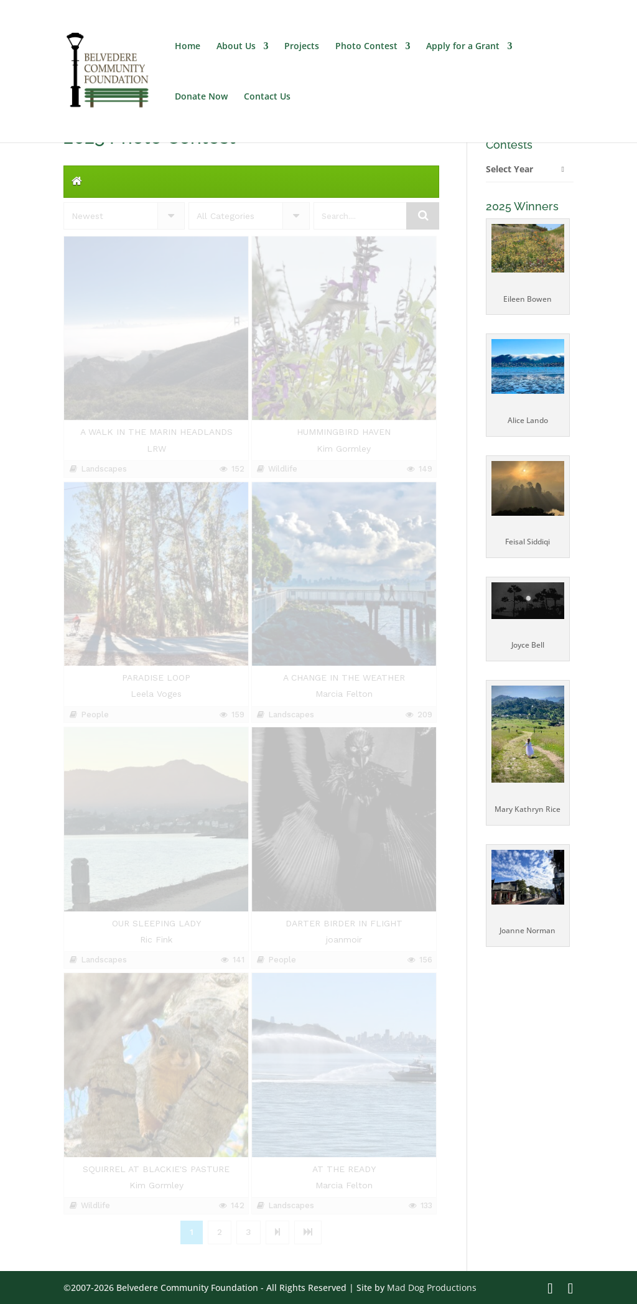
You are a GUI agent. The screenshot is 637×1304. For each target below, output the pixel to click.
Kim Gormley (344, 449)
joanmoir (344, 939)
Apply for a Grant (463, 47)
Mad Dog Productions (432, 1287)
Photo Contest (366, 47)
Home (187, 47)
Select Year (509, 169)
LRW (156, 449)
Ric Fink (156, 939)
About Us (236, 47)
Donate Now (201, 97)
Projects (301, 47)
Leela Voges (156, 694)
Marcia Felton (344, 694)
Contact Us (267, 97)
